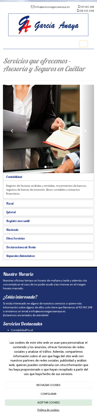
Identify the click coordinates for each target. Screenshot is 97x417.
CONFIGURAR (48, 393)
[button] (10, 129)
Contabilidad (14, 177)
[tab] (48, 177)
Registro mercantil (17, 221)
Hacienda (12, 230)
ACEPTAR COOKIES (48, 402)
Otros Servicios (15, 238)
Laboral (11, 212)
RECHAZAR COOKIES (48, 385)
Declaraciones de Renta (20, 247)
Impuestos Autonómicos (20, 256)
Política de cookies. (48, 410)
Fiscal (9, 203)
